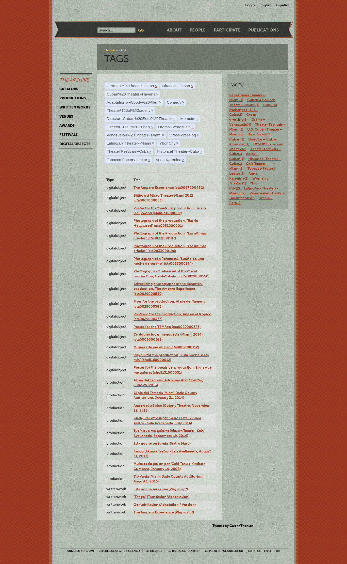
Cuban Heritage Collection (224, 551)
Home (109, 50)
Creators (68, 89)
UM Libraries (153, 551)
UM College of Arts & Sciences (120, 551)
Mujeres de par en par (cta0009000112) (166, 347)
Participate (227, 30)
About (174, 30)
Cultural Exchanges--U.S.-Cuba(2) (253, 110)
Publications (263, 30)
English (265, 5)
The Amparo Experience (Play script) (164, 512)
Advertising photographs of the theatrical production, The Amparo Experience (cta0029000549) (168, 289)
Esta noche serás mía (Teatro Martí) (162, 443)
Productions (72, 98)
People (198, 30)
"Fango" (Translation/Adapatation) (161, 497)
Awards (67, 125)
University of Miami (80, 551)
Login (250, 5)
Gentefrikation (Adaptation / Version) (165, 505)
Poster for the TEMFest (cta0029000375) (167, 327)
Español (282, 5)
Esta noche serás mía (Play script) (161, 489)
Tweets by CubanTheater (232, 526)
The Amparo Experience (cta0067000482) (169, 187)
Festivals (68, 135)
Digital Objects (74, 144)
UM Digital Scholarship (184, 551)
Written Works (74, 107)
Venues (66, 116)
